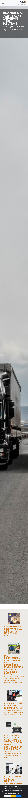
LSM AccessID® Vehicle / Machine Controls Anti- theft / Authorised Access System (13, 783)
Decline (13, 795)
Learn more (7, 795)
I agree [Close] (18, 795)
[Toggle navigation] (3, 2)
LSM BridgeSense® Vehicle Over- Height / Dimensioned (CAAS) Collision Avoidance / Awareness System (13, 665)
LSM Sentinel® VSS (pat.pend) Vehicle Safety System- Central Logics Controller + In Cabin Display (14, 742)
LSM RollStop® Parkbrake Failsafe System (13, 705)
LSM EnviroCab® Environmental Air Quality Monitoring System (13, 631)
